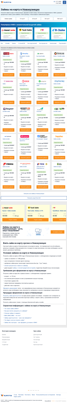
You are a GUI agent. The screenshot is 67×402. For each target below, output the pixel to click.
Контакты (28, 395)
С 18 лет (4, 342)
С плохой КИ (21, 43)
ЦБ (54, 1)
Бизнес (4, 334)
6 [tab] (37, 390)
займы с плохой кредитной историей (24, 268)
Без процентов (43, 43)
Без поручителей (32, 43)
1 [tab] (28, 390)
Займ (4, 84)
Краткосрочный (38, 344)
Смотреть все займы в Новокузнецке (34, 193)
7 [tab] (38, 390)
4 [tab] (33, 390)
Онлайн (7, 43)
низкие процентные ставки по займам (16, 265)
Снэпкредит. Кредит (42, 139)
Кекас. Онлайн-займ (59, 56)
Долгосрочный (38, 334)
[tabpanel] (17, 338)
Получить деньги (8, 75)
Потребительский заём (41, 84)
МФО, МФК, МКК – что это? (12, 315)
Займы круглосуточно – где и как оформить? (17, 318)
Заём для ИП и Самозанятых (40, 167)
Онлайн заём (57, 111)
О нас (15, 395)
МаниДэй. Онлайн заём (25, 57)
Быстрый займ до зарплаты (24, 139)
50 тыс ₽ (47, 18)
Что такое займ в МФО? (11, 308)
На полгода (37, 339)
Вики (33, 395)
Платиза (39, 111)
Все (2, 43)
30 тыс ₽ (34, 18)
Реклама (21, 395)
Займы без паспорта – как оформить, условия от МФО (20, 322)
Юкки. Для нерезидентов (23, 84)
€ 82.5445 (58, 3)
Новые (14, 43)
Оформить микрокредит (10, 288)
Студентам (5, 344)
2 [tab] (30, 390)
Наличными (53, 43)
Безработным (6, 339)
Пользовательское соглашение (45, 395)
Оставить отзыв (57, 232)
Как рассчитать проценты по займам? (15, 311)
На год (35, 342)
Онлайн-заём (6, 111)
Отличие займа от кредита (12, 313)
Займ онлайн (6, 56)
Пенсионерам (6, 337)
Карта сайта (17, 396)
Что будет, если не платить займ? (14, 320)
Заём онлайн (57, 84)
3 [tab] (32, 390)
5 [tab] (35, 390)
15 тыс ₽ (22, 18)
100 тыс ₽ (59, 18)
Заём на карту (57, 166)
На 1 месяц (37, 337)
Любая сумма (8, 18)
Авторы (58, 395)
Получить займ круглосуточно (12, 295)
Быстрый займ (41, 56)
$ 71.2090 (58, 1)
